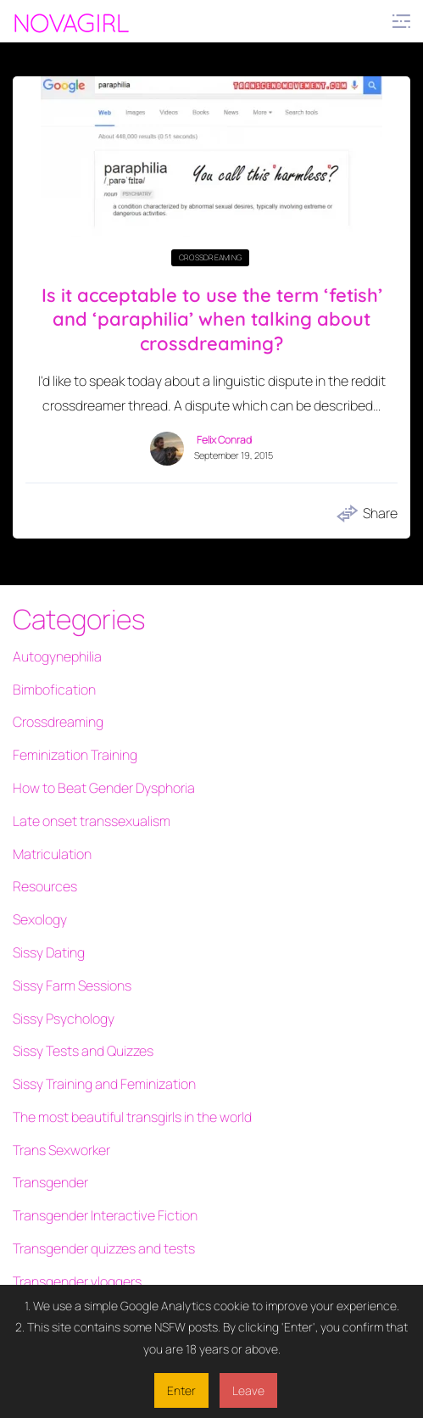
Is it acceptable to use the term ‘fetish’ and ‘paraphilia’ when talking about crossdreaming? (212, 319)
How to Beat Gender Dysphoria (104, 788)
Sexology (40, 919)
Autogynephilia (57, 656)
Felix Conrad (224, 440)
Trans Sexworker (61, 1150)
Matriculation (52, 854)
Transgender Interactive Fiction (105, 1215)
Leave (248, 1390)
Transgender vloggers (77, 1281)
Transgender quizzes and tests (104, 1248)
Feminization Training (75, 754)
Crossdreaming (210, 257)
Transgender (50, 1182)
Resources (45, 886)
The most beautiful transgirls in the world (132, 1117)
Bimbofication (54, 689)
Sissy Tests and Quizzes (83, 1050)
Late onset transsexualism (91, 821)
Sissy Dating (49, 952)
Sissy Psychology (63, 1018)
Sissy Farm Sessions (72, 985)
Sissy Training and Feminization (104, 1084)
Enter (181, 1390)
